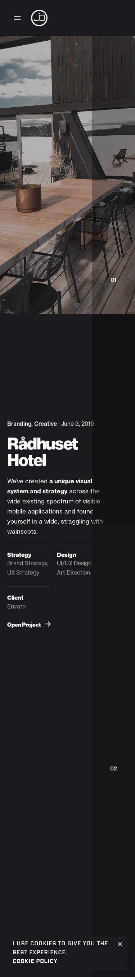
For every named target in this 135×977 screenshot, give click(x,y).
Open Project (29, 625)
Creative (45, 423)
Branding (19, 423)
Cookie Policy (35, 961)
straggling (75, 521)
